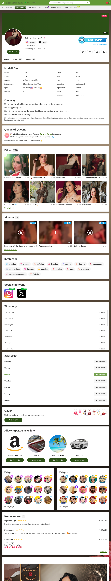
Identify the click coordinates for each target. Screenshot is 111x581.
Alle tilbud (44, 7)
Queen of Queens (46, 134)
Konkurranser (55, 7)
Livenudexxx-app (71, 7)
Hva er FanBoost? (100, 44)
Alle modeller (7, 7)
